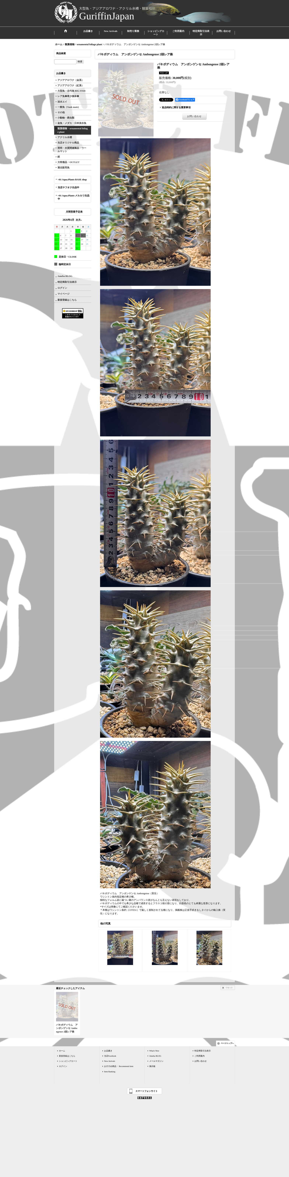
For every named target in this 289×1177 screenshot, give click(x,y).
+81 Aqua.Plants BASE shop (72, 179)
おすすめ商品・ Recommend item (118, 1066)
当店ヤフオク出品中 (70, 187)
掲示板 (152, 1066)
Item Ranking (109, 1071)
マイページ (63, 293)
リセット (229, 988)
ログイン (62, 288)
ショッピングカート (68, 1061)
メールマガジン (156, 1061)
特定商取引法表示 (67, 282)
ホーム (62, 1051)
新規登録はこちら (67, 299)
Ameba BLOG (65, 276)
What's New (154, 1051)
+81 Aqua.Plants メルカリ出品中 (73, 197)
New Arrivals (109, 1061)
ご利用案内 (199, 1056)
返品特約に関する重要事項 (176, 107)
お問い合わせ (194, 116)
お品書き (108, 1051)
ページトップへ (227, 1043)
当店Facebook (110, 1056)
